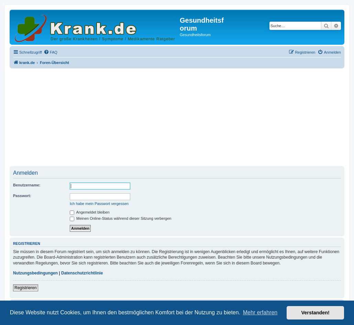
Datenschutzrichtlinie (82, 273)
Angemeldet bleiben (90, 212)
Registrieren (25, 287)
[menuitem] (50, 52)
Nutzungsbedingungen (35, 273)
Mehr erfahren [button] (260, 312)
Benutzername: (26, 185)
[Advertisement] (177, 118)
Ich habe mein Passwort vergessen (99, 204)
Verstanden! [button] (315, 312)
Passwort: (22, 196)
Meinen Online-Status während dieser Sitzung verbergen (120, 218)
